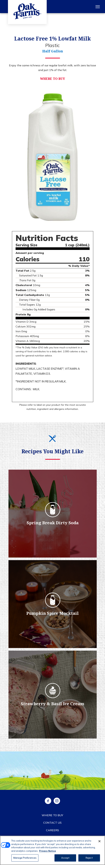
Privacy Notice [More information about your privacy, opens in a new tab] (47, 851)
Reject (89, 858)
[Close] (99, 842)
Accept (65, 858)
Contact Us (52, 822)
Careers (52, 830)
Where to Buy (52, 79)
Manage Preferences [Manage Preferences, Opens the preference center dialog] (24, 858)
